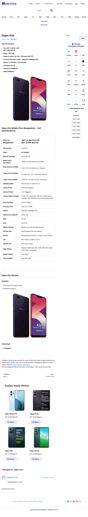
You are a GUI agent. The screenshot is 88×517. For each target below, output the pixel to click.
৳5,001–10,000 (76, 119)
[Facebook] (68, 501)
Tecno (62, 17)
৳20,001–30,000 (76, 130)
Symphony (76, 17)
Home (3, 39)
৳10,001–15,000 (76, 122)
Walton (69, 17)
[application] (42, 4)
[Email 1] (77, 501)
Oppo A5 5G (34, 451)
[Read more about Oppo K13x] (41, 400)
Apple (40, 17)
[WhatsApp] (80, 501)
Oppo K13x (34, 414)
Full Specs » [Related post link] (11, 422)
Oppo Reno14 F (11, 414)
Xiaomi (11, 17)
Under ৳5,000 (76, 115)
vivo (33, 17)
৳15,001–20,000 (76, 126)
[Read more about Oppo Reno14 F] (16, 400)
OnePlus (48, 17)
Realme (26, 17)
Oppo (18, 17)
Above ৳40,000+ (76, 137)
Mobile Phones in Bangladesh (21, 365)
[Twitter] (71, 501)
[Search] (51, 10)
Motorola (84, 17)
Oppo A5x (9, 451)
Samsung (4, 17)
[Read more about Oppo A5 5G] (41, 437)
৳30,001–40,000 (76, 133)
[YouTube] (74, 501)
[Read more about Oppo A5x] (16, 437)
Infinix (55, 17)
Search (68, 35)
